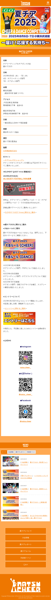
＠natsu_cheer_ (25, 394)
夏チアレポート (26, 476)
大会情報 (24, 462)
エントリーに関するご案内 (15, 308)
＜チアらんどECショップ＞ (13, 160)
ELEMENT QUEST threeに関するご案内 (20, 212)
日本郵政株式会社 (10, 151)
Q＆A (26, 564)
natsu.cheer (25, 367)
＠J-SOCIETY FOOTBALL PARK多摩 (17, 179)
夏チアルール (26, 551)
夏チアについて (26, 531)
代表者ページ (26, 558)
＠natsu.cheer (25, 421)
